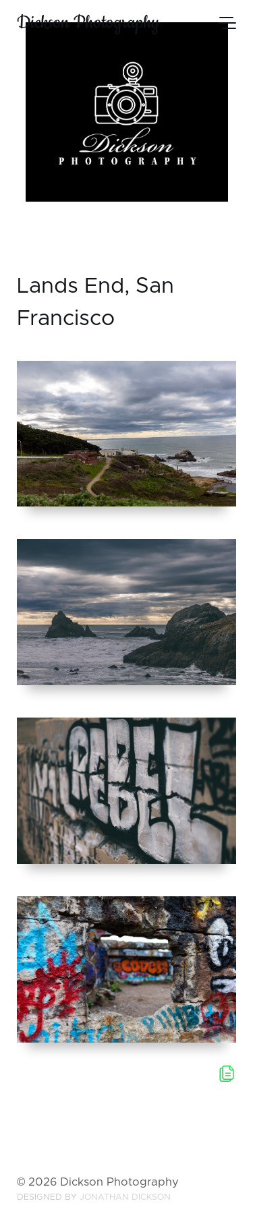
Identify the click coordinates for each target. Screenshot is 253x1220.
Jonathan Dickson (125, 1197)
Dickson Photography (88, 22)
